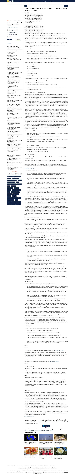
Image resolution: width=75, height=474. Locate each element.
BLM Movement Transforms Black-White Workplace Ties (13, 122)
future (13, 200)
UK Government (15, 198)
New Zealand (9, 198)
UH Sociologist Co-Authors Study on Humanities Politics (14, 105)
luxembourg (58, 429)
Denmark (48, 429)
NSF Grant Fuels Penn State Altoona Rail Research (13, 128)
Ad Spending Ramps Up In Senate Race (13, 136)
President (9, 202)
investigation (13, 192)
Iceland (44, 430)
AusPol (18, 192)
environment (13, 182)
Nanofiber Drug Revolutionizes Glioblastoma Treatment (14, 73)
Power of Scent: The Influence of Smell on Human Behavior (59, 457)
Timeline (61, 1)
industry (8, 192)
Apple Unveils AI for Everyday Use (14, 95)
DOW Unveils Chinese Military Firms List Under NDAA (14, 149)
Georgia (26, 430)
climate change (14, 202)
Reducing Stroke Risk (12, 55)
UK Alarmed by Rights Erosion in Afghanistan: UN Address (14, 118)
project (14, 194)
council (18, 184)
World (26, 1)
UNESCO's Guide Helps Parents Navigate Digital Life (14, 167)
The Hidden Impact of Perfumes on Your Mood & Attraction (45, 457)
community (9, 178)
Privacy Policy (21, 466)
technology (18, 190)
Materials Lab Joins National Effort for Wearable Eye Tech (14, 154)
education (14, 190)
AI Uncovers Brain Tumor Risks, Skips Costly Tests (14, 109)
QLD (20, 198)
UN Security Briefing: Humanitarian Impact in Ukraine (12, 86)
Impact (8, 204)
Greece (39, 429)
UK (21, 184)
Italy (28, 429)
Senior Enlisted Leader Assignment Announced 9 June (14, 47)
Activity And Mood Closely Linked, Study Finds (13, 91)
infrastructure (16, 188)
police (13, 178)
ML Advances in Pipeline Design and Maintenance (14, 141)
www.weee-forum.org (54, 361)
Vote (9, 39)
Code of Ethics (35, 466)
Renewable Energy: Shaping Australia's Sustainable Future (45, 444)
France (31, 429)
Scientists (8, 200)
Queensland (9, 184)
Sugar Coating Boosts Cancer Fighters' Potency (14, 114)
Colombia (39, 430)
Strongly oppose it (13, 34)
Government (14, 176)
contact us (66, 472)
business (14, 184)
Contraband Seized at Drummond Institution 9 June (14, 59)
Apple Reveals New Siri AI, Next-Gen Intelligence (14, 101)
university (18, 176)
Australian (17, 178)
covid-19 (8, 186)
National (20, 1)
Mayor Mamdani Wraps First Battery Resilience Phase (13, 81)
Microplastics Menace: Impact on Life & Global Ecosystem (59, 444)
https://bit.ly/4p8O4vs (29, 168)
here (37, 423)
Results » (18, 39)
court (12, 204)
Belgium (52, 429)
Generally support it (13, 30)
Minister (17, 182)
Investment (9, 190)
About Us (48, 466)
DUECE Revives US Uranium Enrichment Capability (13, 63)
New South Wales (10, 188)
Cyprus (35, 430)
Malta (47, 430)
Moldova (51, 430)
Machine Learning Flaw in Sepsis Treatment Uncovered (14, 163)
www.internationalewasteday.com (32, 388)
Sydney (16, 200)
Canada (35, 429)
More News (14, 171)
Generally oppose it (13, 32)
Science (50, 1)
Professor (20, 180)
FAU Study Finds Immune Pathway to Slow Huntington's (14, 77)
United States (9, 194)
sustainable (14, 196)
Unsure (10, 37)
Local (31, 1)
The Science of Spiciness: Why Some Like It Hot (30, 456)
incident (19, 204)
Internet (15, 204)
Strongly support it (13, 27)
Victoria (16, 180)
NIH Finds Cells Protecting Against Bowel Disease (13, 132)
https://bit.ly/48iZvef (60, 350)
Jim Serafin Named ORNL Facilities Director (13, 67)
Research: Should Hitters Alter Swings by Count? (14, 51)
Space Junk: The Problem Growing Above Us (30, 443)
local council (13, 186)
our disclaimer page (38, 473)
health (8, 182)
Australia (8, 176)
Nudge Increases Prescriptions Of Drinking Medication (14, 159)
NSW (12, 180)
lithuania (63, 429)
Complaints (54, 466)
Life (56, 1)
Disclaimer (28, 466)
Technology (44, 1)
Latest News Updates (11, 466)
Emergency (9, 196)
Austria (43, 429)
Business (37, 1)
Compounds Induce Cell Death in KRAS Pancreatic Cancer (14, 145)
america (19, 202)
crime (17, 194)
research (8, 180)
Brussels (31, 430)
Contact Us (42, 466)
